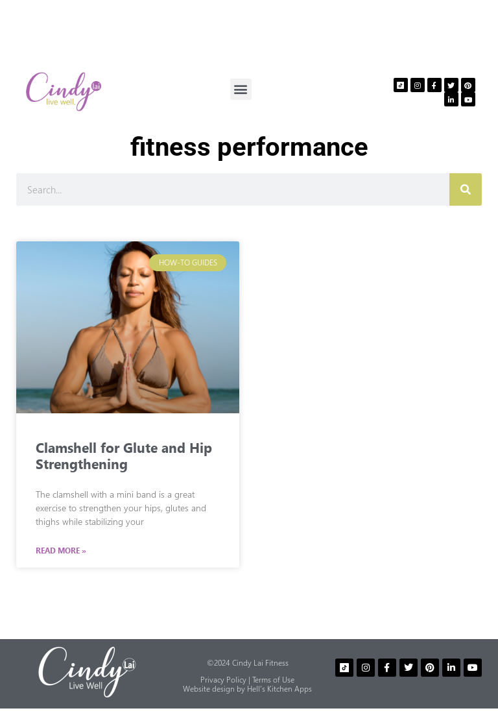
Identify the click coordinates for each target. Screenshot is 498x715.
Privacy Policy (223, 680)
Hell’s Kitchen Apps (279, 689)
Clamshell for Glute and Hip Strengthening (124, 454)
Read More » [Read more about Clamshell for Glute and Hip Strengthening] (61, 550)
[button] (241, 89)
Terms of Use (273, 680)
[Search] (465, 189)
